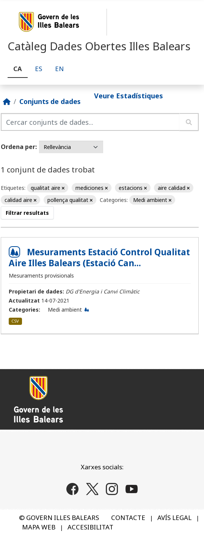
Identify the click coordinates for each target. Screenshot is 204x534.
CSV (15, 321)
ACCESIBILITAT (90, 527)
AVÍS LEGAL (174, 517)
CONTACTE (128, 517)
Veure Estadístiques (128, 95)
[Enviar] (189, 122)
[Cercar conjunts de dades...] (90, 122)
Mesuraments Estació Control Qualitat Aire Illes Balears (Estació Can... (99, 257)
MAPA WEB (38, 527)
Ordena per (18, 147)
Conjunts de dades (49, 101)
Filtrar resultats (27, 212)
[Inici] (7, 101)
